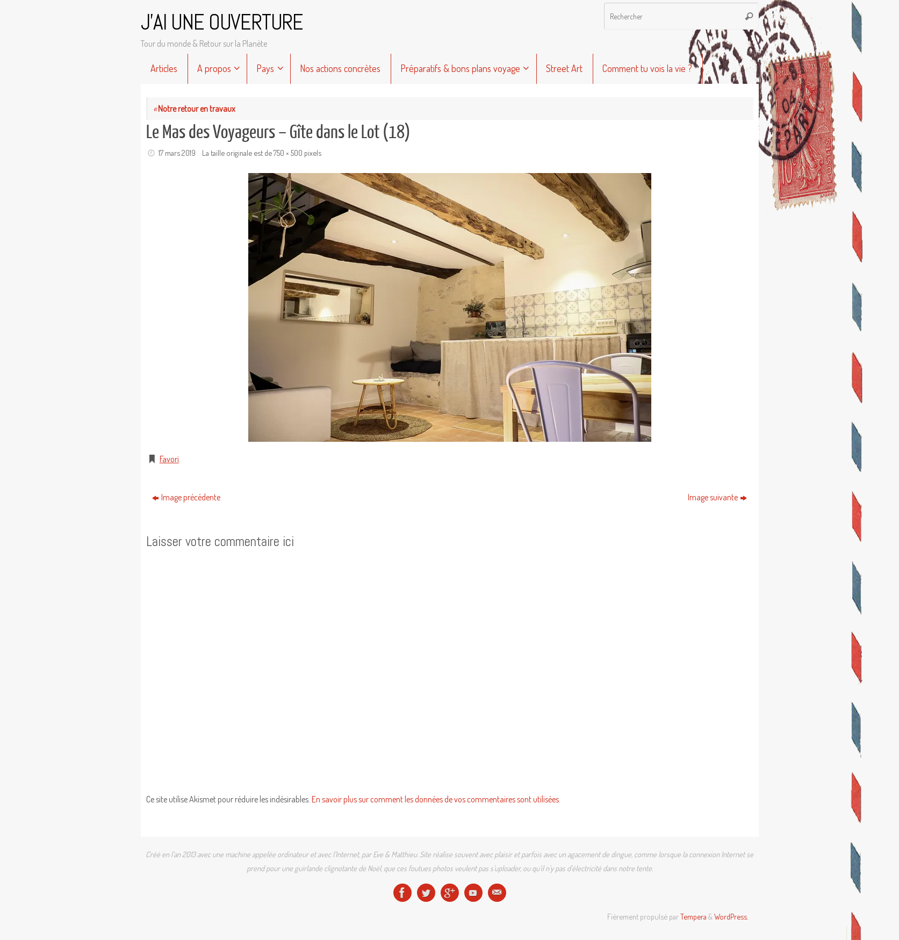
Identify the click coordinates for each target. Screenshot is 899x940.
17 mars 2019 (177, 152)
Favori (169, 459)
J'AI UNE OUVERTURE (222, 22)
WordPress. (731, 916)
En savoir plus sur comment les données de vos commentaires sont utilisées (435, 799)
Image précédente (186, 497)
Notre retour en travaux (194, 108)
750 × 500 (288, 152)
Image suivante (717, 497)
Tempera (693, 916)
